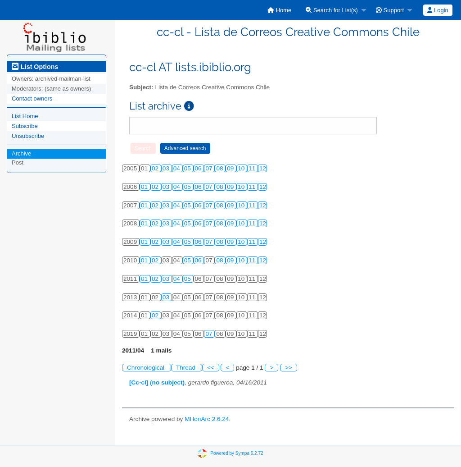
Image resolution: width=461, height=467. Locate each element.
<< (210, 367)
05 (188, 168)
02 (156, 168)
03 (167, 168)
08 (220, 168)
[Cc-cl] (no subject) (157, 382)
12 (262, 168)
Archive (21, 153)
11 (253, 168)
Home (279, 10)
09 (231, 168)
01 (145, 186)
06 (199, 168)
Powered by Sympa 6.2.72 (236, 452)
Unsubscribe (28, 136)
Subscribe (25, 126)
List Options (35, 66)
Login (437, 10)
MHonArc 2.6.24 (207, 419)
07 (209, 168)
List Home (25, 116)
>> (288, 367)
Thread (186, 367)
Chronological (146, 367)
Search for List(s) (332, 10)
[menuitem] (279, 10)
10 (242, 168)
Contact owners (32, 98)
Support (390, 10)
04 (177, 168)
